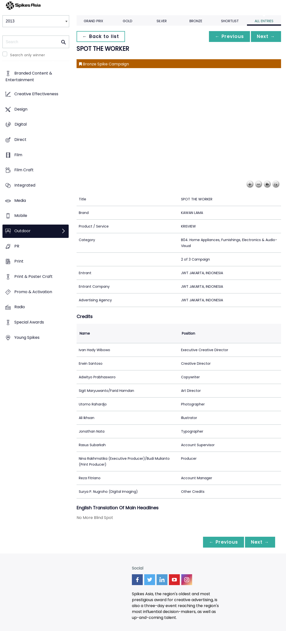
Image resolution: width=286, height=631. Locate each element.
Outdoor (22, 231)
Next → (266, 36)
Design (20, 109)
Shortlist (230, 21)
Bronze (195, 21)
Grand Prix (93, 21)
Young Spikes (27, 337)
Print (18, 261)
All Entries (264, 21)
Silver (162, 21)
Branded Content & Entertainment (28, 77)
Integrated (24, 185)
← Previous (229, 36)
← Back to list (100, 36)
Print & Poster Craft (33, 276)
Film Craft (24, 170)
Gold (127, 21)
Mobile (20, 216)
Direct (20, 139)
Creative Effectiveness (36, 94)
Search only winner (27, 55)
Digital (21, 124)
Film (18, 155)
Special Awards (29, 322)
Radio (19, 307)
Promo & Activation (33, 292)
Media (20, 200)
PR (16, 246)
